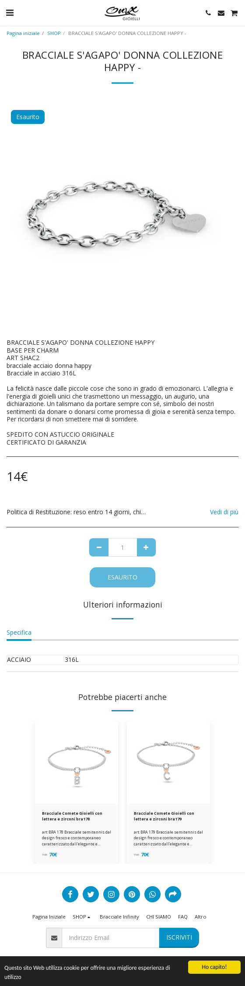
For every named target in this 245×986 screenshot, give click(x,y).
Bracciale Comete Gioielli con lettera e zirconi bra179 (164, 816)
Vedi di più (224, 512)
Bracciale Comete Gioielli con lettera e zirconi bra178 (72, 816)
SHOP (54, 33)
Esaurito (122, 577)
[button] (9, 12)
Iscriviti (179, 937)
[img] (76, 761)
